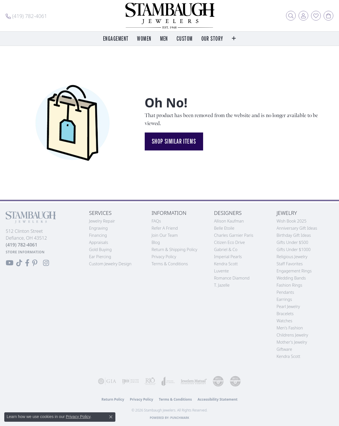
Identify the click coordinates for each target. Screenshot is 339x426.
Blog (156, 242)
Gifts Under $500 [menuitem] (292, 242)
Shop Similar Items (174, 141)
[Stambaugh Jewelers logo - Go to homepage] (169, 15)
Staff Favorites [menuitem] (290, 263)
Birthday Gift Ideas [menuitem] (294, 235)
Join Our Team (165, 235)
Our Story (212, 39)
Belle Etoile (224, 228)
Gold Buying (100, 249)
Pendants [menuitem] (285, 292)
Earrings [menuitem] (284, 299)
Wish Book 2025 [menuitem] (292, 221)
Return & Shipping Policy (174, 249)
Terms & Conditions (170, 263)
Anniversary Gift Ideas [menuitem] (297, 228)
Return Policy (112, 399)
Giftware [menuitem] (284, 349)
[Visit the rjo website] (150, 381)
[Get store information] (25, 252)
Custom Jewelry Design (110, 263)
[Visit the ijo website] (130, 381)
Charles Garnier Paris (233, 235)
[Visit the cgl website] (235, 381)
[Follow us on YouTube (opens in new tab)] (9, 263)
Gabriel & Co (225, 249)
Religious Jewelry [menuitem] (292, 256)
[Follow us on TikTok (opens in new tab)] (19, 263)
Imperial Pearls (228, 256)
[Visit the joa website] (168, 381)
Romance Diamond (232, 278)
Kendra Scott (226, 263)
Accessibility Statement (217, 399)
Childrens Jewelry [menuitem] (292, 335)
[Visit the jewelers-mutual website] (194, 381)
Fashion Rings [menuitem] (289, 285)
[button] (291, 16)
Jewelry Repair (102, 221)
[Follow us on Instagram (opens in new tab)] (46, 263)
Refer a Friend (165, 228)
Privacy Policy (164, 256)
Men (164, 39)
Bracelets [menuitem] (285, 313)
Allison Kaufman (229, 221)
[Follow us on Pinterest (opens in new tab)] (34, 263)
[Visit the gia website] (107, 381)
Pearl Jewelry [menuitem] (288, 306)
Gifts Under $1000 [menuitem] (294, 249)
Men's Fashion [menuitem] (290, 328)
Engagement (115, 39)
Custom (185, 39)
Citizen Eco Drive (229, 242)
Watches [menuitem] (284, 320)
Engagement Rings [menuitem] (294, 271)
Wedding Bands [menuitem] (291, 278)
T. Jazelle (222, 285)
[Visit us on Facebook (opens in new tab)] (27, 263)
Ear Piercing (100, 256)
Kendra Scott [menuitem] (288, 356)
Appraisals (98, 242)
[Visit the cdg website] (218, 381)
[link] (26, 16)
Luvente (221, 271)
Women (144, 39)
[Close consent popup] (111, 417)
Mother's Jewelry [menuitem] (292, 342)
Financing (98, 235)
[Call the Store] (21, 245)
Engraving (98, 228)
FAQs (156, 221)
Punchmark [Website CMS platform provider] (179, 418)
